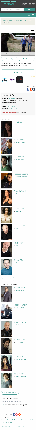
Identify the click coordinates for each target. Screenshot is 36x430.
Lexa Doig (18, 122)
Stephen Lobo (20, 339)
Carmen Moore (20, 356)
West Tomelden (20, 139)
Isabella (18, 211)
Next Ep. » (26, 59)
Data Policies (6, 423)
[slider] (10, 112)
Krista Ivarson (20, 307)
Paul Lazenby (19, 225)
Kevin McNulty (20, 322)
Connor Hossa (20, 142)
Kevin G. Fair (13, 108)
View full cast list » (7, 279)
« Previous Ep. (9, 59)
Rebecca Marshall (21, 174)
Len (17, 228)
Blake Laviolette (21, 376)
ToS (24, 426)
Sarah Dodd (11, 106)
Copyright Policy (6, 426)
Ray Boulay (18, 243)
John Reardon (20, 373)
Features (5, 420)
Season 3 (12, 98)
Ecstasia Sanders (21, 191)
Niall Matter (19, 156)
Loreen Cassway (21, 359)
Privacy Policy (17, 426)
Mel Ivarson (19, 325)
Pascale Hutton (20, 305)
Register (31, 3)
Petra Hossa (20, 125)
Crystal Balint (19, 208)
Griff (17, 245)
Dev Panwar (20, 342)
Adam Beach (19, 287)
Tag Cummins (20, 159)
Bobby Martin (20, 290)
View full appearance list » (9, 392)
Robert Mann (19, 260)
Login (24, 3)
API (11, 420)
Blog (16, 420)
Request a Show (26, 420)
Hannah (18, 194)
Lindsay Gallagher (21, 176)
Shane (18, 263)
